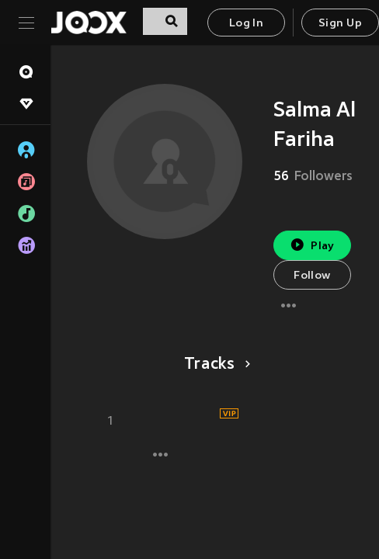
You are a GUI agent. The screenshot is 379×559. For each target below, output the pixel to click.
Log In (246, 24)
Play (312, 245)
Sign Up (340, 24)
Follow (312, 276)
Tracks (214, 364)
